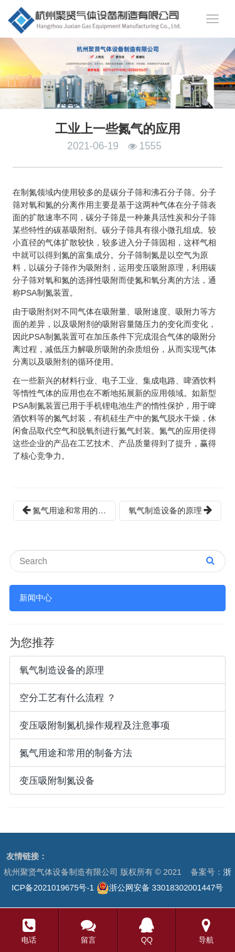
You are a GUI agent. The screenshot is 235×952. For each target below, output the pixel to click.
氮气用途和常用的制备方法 (69, 510)
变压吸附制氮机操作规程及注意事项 (94, 725)
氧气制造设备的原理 (170, 510)
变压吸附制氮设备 (57, 780)
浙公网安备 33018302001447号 (160, 888)
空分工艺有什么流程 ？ (67, 697)
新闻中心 (35, 597)
